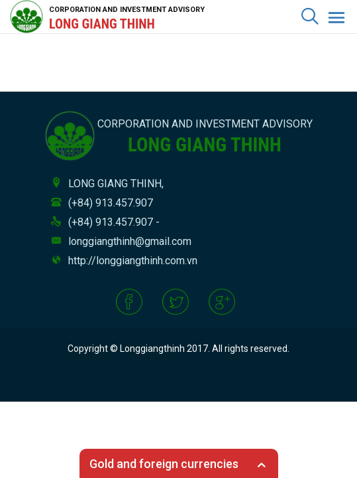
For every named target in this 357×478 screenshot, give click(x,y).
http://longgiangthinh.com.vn (132, 260)
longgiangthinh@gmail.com (129, 241)
